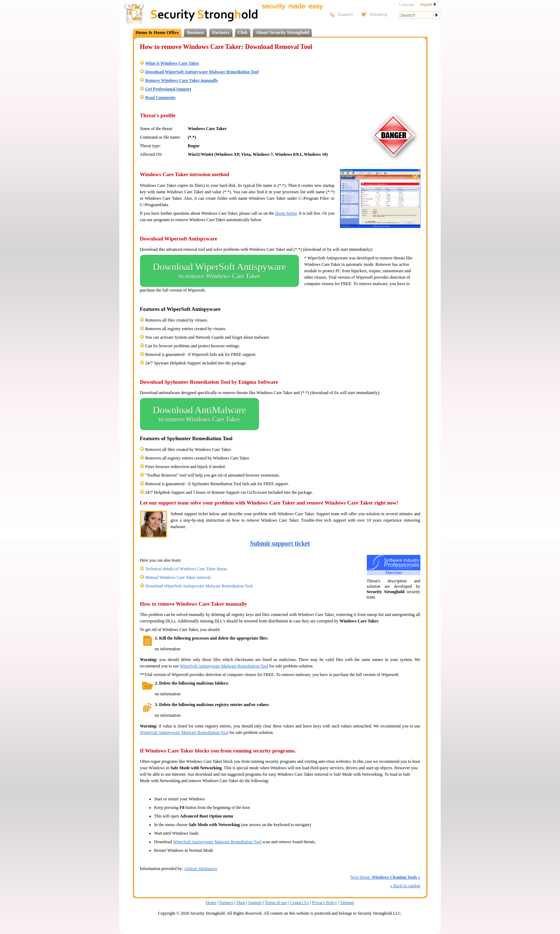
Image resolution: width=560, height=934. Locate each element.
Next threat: (385, 877)
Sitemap (347, 902)
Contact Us (299, 902)
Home (211, 902)
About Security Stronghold (282, 32)
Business (195, 32)
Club (243, 32)
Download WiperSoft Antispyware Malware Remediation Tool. (199, 585)
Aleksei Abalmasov (201, 868)
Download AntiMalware (199, 414)
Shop (240, 902)
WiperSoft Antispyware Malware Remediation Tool (224, 666)
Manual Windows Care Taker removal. (178, 577)
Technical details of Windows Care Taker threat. (186, 568)
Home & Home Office (157, 32)
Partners (220, 32)
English (428, 4)
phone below (286, 213)
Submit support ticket (280, 543)
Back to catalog (405, 885)
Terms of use (276, 902)
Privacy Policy (324, 902)
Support (255, 902)
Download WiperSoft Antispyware (219, 271)
